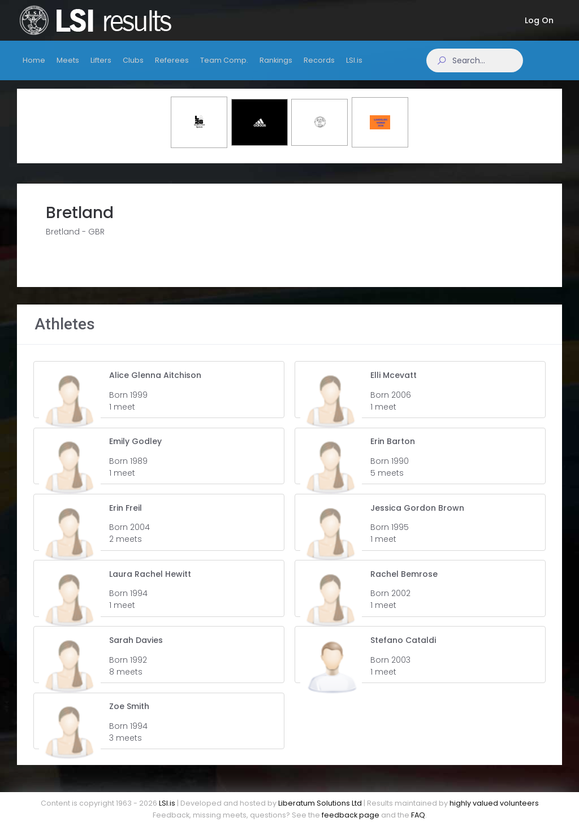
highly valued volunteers (494, 803)
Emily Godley (135, 451)
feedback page (350, 815)
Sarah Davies (136, 650)
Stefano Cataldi (403, 650)
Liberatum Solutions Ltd (320, 803)
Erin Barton (392, 451)
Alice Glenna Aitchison (155, 385)
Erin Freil (125, 517)
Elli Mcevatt (393, 385)
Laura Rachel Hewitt (150, 584)
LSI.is (167, 803)
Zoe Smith (129, 716)
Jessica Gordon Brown (417, 517)
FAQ (418, 815)
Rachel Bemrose (404, 584)
